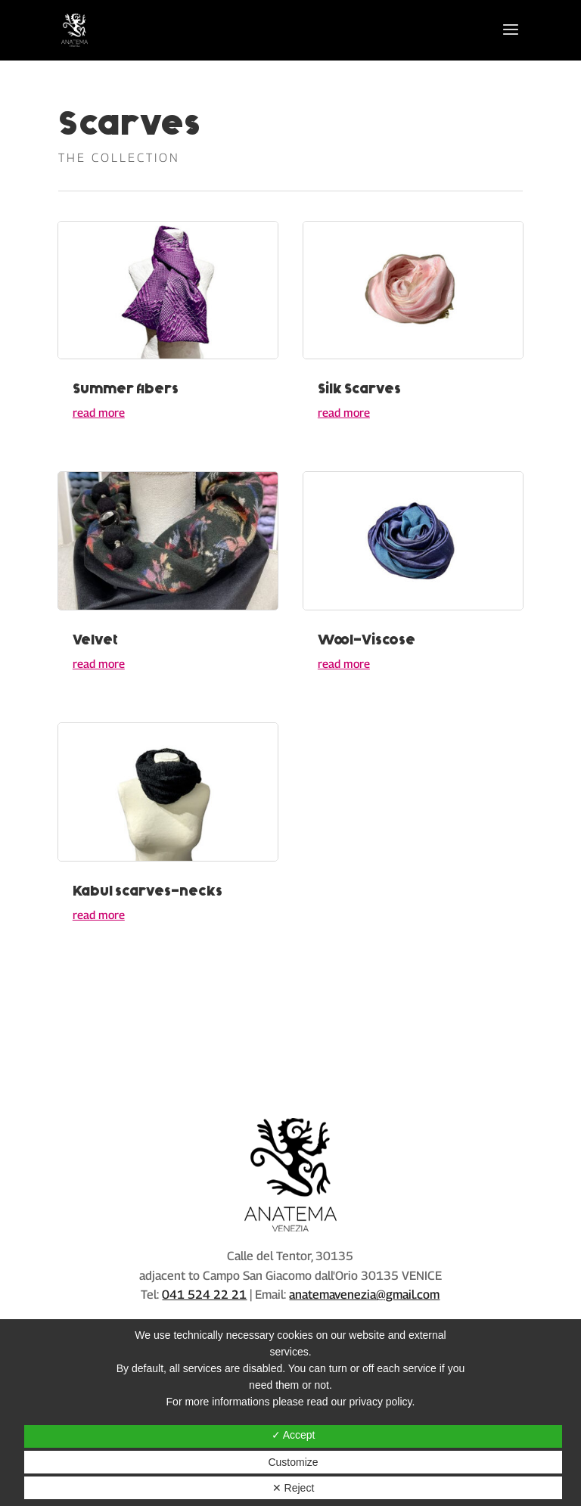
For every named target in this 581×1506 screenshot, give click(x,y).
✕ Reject (293, 1488)
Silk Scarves (359, 388)
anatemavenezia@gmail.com (364, 1294)
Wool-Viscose (366, 640)
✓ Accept (293, 1435)
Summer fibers (126, 388)
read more (99, 412)
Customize (293, 1462)
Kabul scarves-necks (147, 891)
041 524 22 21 (204, 1294)
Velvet (95, 640)
